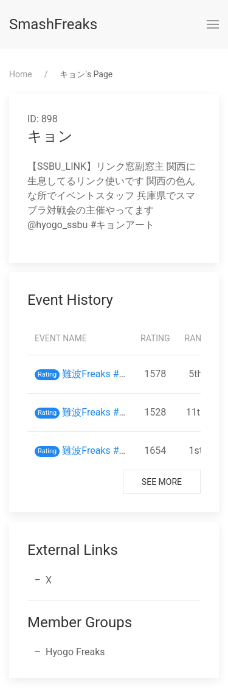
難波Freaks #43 (96, 374)
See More (162, 482)
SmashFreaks (53, 24)
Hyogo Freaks (75, 652)
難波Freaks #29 (96, 450)
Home (20, 74)
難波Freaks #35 (96, 412)
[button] (213, 24)
